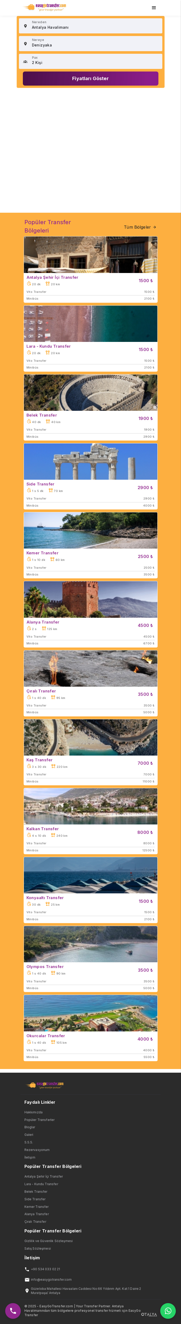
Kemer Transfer (36, 1207)
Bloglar (29, 1127)
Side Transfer (35, 1199)
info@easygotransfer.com (51, 1279)
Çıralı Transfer (35, 1222)
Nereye (38, 40)
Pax (35, 58)
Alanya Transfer (36, 1214)
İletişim (29, 1157)
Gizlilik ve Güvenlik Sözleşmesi (48, 1241)
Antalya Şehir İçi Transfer (43, 1176)
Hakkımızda (33, 1112)
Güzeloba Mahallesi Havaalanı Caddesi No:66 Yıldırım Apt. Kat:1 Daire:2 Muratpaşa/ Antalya (86, 1291)
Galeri (28, 1135)
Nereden (39, 22)
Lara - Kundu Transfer (41, 1184)
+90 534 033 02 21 (45, 1269)
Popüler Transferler (39, 1120)
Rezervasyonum (37, 1150)
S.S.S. (28, 1142)
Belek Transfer (36, 1192)
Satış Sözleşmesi (37, 1248)
